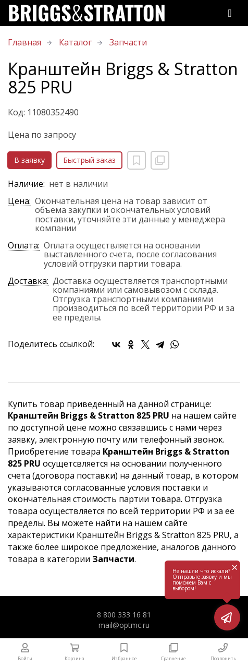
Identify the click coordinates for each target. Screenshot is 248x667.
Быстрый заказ (89, 160)
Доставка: (28, 282)
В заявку (29, 160)
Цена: (19, 202)
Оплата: (24, 246)
